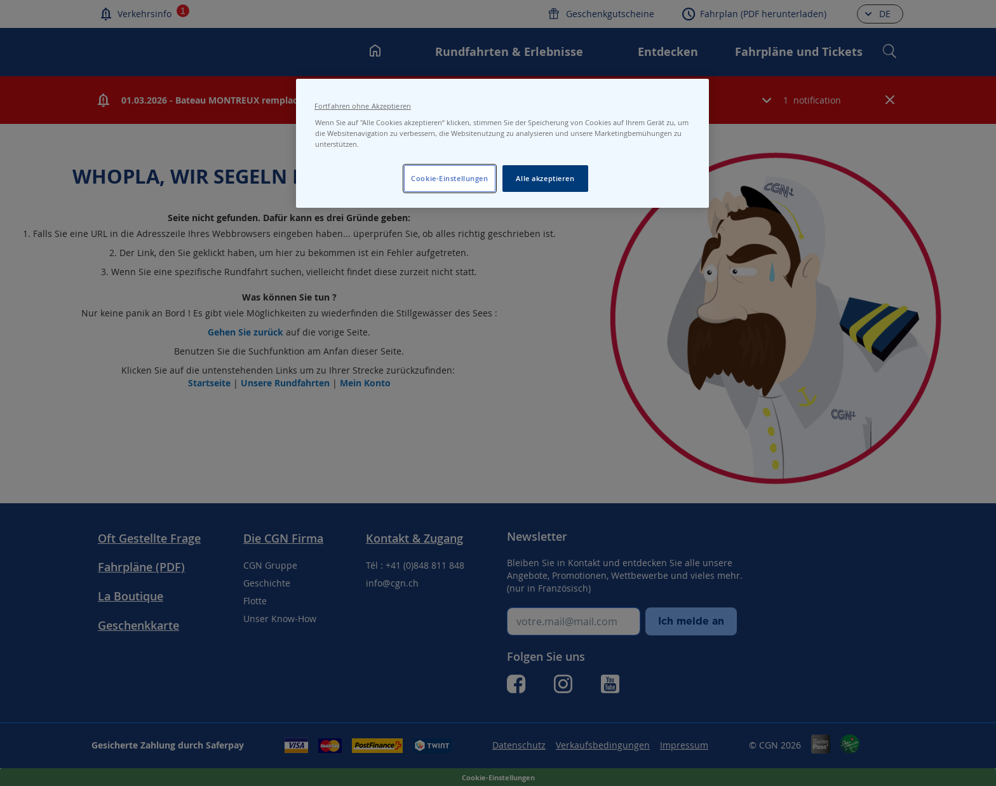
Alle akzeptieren (545, 178)
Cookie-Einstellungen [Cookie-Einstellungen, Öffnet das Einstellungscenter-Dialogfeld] (449, 178)
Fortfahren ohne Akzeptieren (362, 106)
